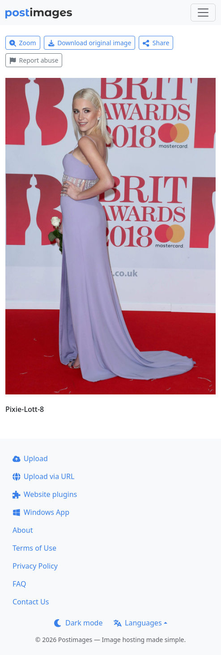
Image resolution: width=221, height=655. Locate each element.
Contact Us (31, 602)
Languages (138, 623)
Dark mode (78, 623)
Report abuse (33, 60)
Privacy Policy (35, 566)
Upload (30, 458)
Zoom (22, 43)
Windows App (41, 512)
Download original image (90, 43)
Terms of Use (34, 548)
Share (156, 43)
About (23, 530)
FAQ (19, 584)
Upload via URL (43, 476)
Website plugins (45, 494)
